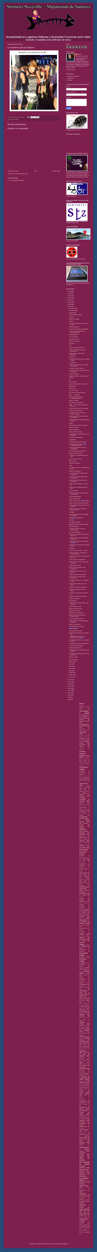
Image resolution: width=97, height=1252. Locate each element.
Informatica (81, 967)
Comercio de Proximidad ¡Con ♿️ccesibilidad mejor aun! (77, 444)
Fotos (80, 913)
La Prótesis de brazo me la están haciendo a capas (77, 413)
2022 (69, 300)
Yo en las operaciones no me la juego (78, 408)
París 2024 (86, 1052)
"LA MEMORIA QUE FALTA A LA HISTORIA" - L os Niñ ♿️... (77, 637)
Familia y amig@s (83, 902)
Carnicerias (82, 774)
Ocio (88, 1043)
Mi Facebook (71, 78)
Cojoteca (81, 791)
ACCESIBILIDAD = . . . (74, 334)
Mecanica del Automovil (84, 1017)
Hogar (80, 936)
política (84, 1082)
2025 (69, 293)
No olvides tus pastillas (74, 522)
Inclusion (82, 959)
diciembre (71, 308)
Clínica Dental (83, 789)
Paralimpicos (83, 1051)
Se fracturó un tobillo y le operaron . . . (78, 587)
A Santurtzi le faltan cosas (84, 707)
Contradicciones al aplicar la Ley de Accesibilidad (84, 809)
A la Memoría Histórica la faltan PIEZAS (79, 643)
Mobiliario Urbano (82, 1023)
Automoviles (81, 749)
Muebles (88, 1027)
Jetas (88, 973)
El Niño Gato (72, 388)
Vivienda (88, 1227)
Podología (81, 1080)
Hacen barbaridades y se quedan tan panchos (84, 921)
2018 (69, 679)
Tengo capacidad (84, 1209)
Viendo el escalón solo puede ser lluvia (78, 503)
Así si (70, 345)
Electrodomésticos (83, 863)
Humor (82, 943)
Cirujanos (71, 317)
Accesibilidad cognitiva (84, 715)
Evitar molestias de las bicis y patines (78, 425)
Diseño (86, 842)
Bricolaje (81, 762)
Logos (82, 1006)
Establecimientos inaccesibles (84, 887)
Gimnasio (83, 915)
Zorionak (88, 1232)
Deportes (81, 826)
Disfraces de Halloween (75, 471)
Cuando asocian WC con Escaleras (78, 596)
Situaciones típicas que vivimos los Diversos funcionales (84, 1174)
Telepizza (88, 1199)
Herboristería (82, 931)
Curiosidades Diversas (83, 817)
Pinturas (81, 1073)
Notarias (81, 1038)
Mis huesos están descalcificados (77, 559)
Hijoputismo (82, 932)
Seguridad (82, 1143)
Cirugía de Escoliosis (74, 598)
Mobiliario (81, 1020)
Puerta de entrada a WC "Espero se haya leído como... (78, 509)
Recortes (82, 1120)
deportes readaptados (83, 828)
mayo (70, 668)
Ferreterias (81, 906)
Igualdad (84, 946)
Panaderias (85, 1047)
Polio (88, 1081)
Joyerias (85, 975)
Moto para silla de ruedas (75, 314)
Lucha (81, 1011)
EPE (88, 879)
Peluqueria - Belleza (84, 1059)
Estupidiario (82, 898)
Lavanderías (81, 981)
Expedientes (82, 901)
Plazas (88, 1075)
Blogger (66, 1243)
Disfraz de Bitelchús (74, 429)
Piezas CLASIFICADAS (75, 624)
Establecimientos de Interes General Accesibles (84, 884)
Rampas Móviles (84, 1109)
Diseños (81, 844)
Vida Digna (84, 1226)
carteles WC (86, 779)
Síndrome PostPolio (82, 1166)
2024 (69, 295)
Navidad (87, 1030)
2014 (69, 688)
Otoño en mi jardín (73, 400)
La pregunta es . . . (73, 362)
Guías (80, 918)
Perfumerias (84, 1060)
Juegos (81, 976)
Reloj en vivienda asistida (75, 453)
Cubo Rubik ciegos (73, 526)
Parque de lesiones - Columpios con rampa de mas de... (78, 553)
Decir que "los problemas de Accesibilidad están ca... (76, 397)
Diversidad (82, 847)
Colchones (87, 791)
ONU (84, 1044)
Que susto (71, 520)
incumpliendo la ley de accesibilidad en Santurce (84, 964)
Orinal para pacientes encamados (77, 451)
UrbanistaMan (72, 439)
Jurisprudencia (82, 979)
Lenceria (81, 987)
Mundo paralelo (85, 1028)
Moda (80, 1025)
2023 (69, 298)
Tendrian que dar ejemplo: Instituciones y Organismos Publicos (84, 1204)
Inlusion (88, 967)
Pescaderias (82, 1070)
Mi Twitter (70, 80)
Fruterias (88, 913)
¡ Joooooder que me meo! (75, 630)
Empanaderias (82, 866)
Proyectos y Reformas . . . (75, 610)
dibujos (81, 837)
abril (70, 670)
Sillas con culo (72, 461)
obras (80, 1041)
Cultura (81, 815)
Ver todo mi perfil (70, 69)
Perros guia (84, 1062)
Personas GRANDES (82, 1067)
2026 (69, 291)
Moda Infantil (87, 1025)
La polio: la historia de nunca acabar (78, 384)
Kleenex (71, 423)
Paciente (71, 321)
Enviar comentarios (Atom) (21, 173)
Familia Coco (72, 357)
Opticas (81, 1046)
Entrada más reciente (13, 171)
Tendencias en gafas (74, 319)
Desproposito (82, 836)
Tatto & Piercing (82, 1196)
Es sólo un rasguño (74, 374)
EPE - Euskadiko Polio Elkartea (16, 180)
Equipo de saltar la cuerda (75, 608)
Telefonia (81, 1199)
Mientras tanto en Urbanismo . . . (77, 613)
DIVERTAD (81, 855)
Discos (80, 842)
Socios (86, 1180)
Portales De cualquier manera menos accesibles (84, 1092)
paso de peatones (84, 1055)
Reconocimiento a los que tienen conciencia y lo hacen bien (84, 1117)
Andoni (79, 54)
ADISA (80, 727)
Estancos (81, 896)
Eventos (81, 899)
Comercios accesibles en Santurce (84, 799)
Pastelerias (81, 1057)
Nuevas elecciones (73, 490)
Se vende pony (72, 600)
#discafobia (82, 706)
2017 (69, 682)
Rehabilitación (82, 1128)
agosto (71, 662)
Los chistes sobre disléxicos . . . (77, 437)
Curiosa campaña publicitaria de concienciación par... (77, 332)
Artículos (86, 737)
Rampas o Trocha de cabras (84, 1112)
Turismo (81, 1215)
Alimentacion (82, 729)
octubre (71, 312)
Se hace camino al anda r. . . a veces (78, 550)
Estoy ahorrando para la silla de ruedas (79, 524)
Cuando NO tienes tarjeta (75, 647)
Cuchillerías (84, 813)
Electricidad (81, 862)
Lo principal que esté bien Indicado (77, 442)
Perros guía (87, 1064)
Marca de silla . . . (73, 386)
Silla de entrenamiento (74, 463)
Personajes (84, 1065)
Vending (81, 1224)
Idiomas (88, 944)
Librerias (85, 997)
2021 (69, 302)
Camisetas (83, 767)
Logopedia (87, 1005)
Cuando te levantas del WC (76, 410)
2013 (69, 690)
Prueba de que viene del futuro (76, 347)
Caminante (71, 343)
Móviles (82, 1027)
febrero (71, 675)
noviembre (72, 310)
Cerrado (88, 787)
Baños (88, 755)
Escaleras (85, 880)
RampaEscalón (83, 1107)
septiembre (72, 659)
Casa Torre (84, 780)
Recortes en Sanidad (74, 341)
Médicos (84, 1019)
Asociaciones (82, 744)
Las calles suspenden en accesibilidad (78, 329)
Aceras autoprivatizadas (75, 496)
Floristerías (81, 909)
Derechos (82, 834)
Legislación (81, 986)
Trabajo (84, 1212)
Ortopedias (87, 1046)
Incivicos (82, 957)
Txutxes (85, 1217)
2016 (69, 684)
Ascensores (82, 738)
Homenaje (86, 936)
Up (69, 379)
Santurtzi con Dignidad (73, 76)
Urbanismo (83, 1219)
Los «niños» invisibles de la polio (77, 392)
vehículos (81, 1223)
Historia (81, 934)
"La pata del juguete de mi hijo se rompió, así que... (77, 529)
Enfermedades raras (84, 873)
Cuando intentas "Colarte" (75, 606)
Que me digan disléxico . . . (76, 532)
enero (70, 677)
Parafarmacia (82, 1049)
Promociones (82, 1098)
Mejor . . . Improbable (74, 394)
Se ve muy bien (73, 381)
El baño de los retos (74, 427)
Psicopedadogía (82, 1099)
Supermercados (82, 1190)
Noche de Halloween (74, 327)
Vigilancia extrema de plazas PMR (77, 574)
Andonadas (15, 119)
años (85, 733)
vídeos (80, 1227)
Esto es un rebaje (73, 657)
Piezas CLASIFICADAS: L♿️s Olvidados (79, 500)
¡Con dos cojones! (73, 336)
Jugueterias (82, 978)
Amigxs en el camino (83, 730)
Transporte (82, 1214)
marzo (71, 672)
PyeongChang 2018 (84, 1102)
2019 (69, 306)
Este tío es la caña (73, 390)
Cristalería (87, 812)
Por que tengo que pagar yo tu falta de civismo (84, 1087)
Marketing (81, 1016)
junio (70, 666)
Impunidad (83, 953)
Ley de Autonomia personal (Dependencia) (84, 994)
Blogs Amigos (83, 760)
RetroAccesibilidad (84, 1129)
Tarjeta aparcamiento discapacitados (83, 1193)
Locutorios (81, 1005)
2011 (69, 695)
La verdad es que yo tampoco (76, 368)
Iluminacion (82, 951)
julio (70, 664)
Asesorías (81, 740)
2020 (69, 304)
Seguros (81, 1145)
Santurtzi (82, 1142)
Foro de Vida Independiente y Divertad (84, 910)
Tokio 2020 (86, 1210)
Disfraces (82, 845)
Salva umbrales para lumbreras (77, 626)
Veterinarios (87, 1224)
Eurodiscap (72, 548)
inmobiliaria (85, 969)
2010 (69, 697)
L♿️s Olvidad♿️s (73, 628)
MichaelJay (49, 1243)
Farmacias (81, 904)
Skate (70, 465)
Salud (88, 1134)
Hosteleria (81, 937)
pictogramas (82, 1071)
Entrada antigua (56, 171)
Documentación (82, 857)
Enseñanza (87, 876)
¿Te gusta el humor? (74, 339)
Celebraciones (83, 783)
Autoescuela (81, 747)
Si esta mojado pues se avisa (76, 618)
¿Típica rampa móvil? (74, 498)
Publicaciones (82, 1101)
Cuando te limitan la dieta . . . (76, 431)
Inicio (35, 171)
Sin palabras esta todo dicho (76, 402)
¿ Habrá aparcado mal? (75, 565)
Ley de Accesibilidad (84, 990)
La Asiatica (71, 512)
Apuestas (81, 735)
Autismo (81, 746)
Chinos (84, 788)
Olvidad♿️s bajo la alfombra (76, 517)
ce (79, 781)
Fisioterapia (82, 907)
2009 (69, 699)
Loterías (86, 1009)
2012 (69, 693)
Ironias (87, 971)
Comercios (82, 796)
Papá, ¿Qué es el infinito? (75, 459)
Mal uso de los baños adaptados (84, 1013)
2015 (69, 686)
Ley (86, 987)
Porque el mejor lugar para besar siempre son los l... (77, 615)
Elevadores (82, 865)
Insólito (80, 971)
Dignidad (82, 841)
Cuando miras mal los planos (76, 645)
